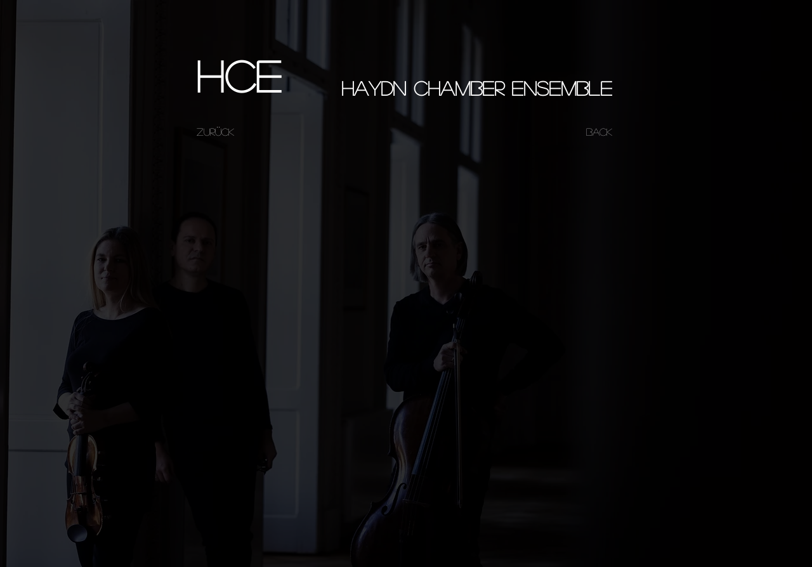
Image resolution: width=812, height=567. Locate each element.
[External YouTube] (405, 263)
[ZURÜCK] (215, 132)
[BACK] (599, 132)
